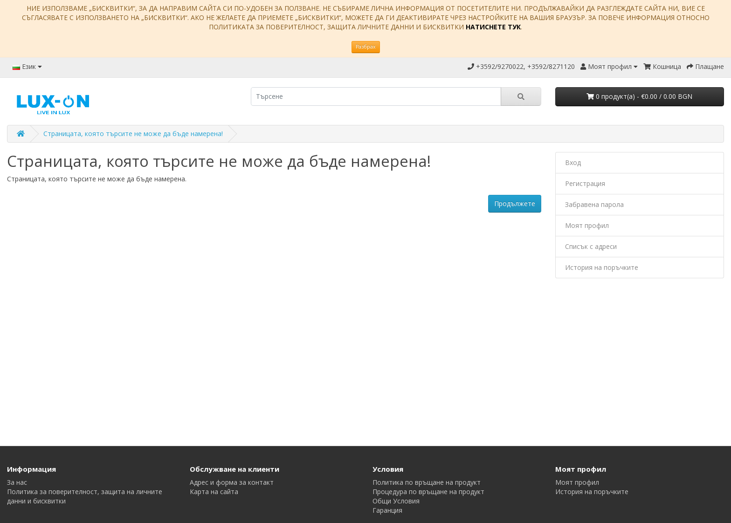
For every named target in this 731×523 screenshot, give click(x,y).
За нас (17, 482)
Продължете (514, 203)
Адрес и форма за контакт (232, 482)
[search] (376, 96)
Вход (573, 162)
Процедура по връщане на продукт (428, 491)
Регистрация (585, 183)
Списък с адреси (591, 246)
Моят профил (587, 225)
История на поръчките (601, 267)
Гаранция (387, 510)
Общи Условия (396, 500)
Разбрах (366, 46)
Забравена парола (594, 204)
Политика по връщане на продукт (426, 482)
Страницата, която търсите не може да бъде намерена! (133, 133)
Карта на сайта (214, 491)
